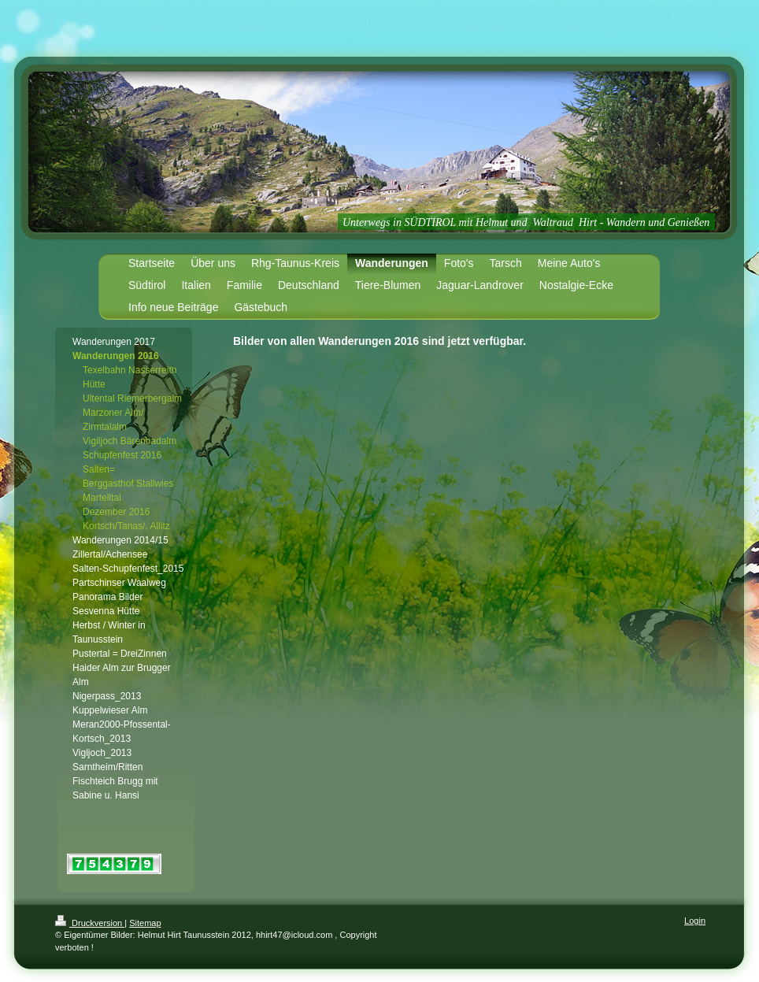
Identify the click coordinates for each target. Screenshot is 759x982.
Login (694, 920)
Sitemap (145, 923)
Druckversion (89, 923)
